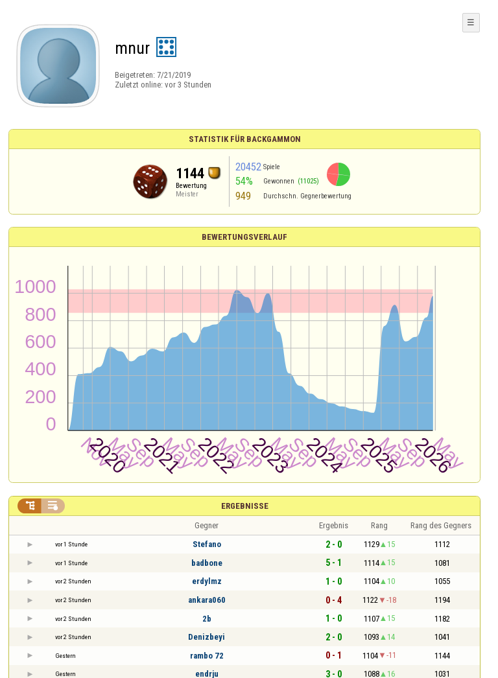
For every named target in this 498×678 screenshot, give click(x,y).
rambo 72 (207, 655)
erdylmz (207, 581)
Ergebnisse (244, 506)
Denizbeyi (206, 637)
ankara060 (207, 600)
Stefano (207, 544)
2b (206, 619)
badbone (206, 563)
